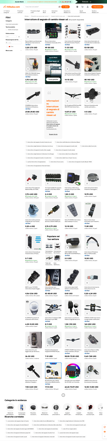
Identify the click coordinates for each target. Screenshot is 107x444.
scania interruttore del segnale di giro (68, 433)
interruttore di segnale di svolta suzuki (16, 436)
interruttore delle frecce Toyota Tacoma (66, 158)
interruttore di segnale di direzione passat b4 (18, 433)
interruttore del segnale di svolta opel (75, 425)
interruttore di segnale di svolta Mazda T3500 (79, 162)
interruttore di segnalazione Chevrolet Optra (38, 165)
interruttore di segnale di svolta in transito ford (38, 158)
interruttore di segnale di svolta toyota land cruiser (71, 436)
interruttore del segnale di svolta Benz (47, 429)
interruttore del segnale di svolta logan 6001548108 (20, 429)
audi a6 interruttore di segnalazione (36, 162)
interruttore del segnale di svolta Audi (66, 146)
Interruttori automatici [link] (74, 16)
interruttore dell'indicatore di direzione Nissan (67, 142)
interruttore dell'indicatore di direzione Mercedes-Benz (47, 425)
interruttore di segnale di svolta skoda (64, 150)
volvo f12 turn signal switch (69, 429)
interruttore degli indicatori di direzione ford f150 (71, 421)
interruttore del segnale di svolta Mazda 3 (17, 425)
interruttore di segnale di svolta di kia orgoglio (38, 150)
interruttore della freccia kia (88, 146)
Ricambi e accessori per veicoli (39, 16)
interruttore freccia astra (56, 162)
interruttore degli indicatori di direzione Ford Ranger (40, 154)
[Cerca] (65, 6)
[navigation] (13, 205)
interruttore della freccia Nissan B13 (67, 154)
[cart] (82, 7)
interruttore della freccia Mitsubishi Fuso (43, 421)
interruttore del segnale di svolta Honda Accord (39, 142)
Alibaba (27, 16)
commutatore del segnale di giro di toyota (17, 421)
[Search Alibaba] (41, 7)
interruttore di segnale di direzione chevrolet (42, 436)
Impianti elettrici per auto (58, 16)
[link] (104, 427)
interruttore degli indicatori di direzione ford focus (39, 146)
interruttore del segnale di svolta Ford (44, 433)
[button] (59, 7)
